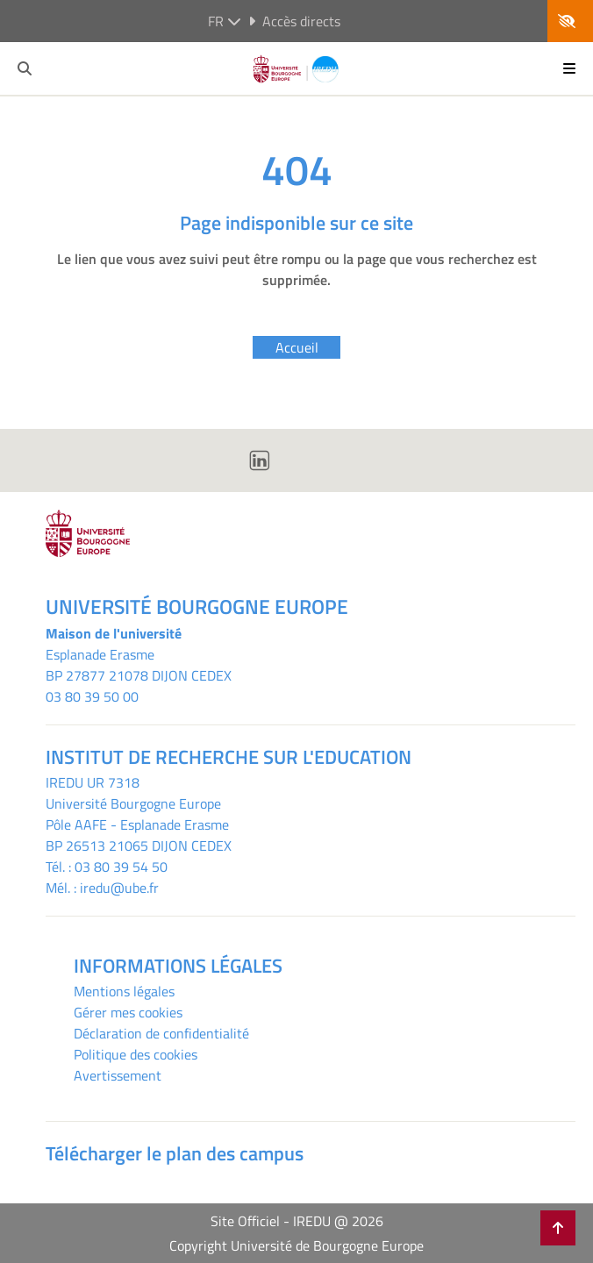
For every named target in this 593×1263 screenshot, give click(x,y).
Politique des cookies (135, 1054)
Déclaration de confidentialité (161, 1033)
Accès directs (294, 21)
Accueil (296, 347)
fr (224, 21)
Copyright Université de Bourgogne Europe (296, 1245)
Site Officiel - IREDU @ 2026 (297, 1220)
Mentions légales (124, 991)
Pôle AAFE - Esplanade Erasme (137, 824)
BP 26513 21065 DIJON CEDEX (139, 845)
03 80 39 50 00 (92, 696)
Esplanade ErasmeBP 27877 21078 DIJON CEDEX (139, 665)
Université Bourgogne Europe (133, 803)
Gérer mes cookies (128, 1012)
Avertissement (117, 1075)
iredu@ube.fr (119, 887)
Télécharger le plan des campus (175, 1153)
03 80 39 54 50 (121, 866)
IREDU (66, 782)
